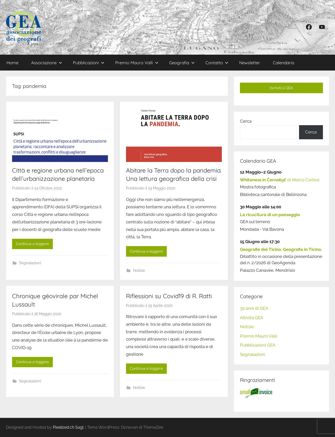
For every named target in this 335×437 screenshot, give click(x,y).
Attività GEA (251, 317)
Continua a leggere (32, 244)
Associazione (46, 62)
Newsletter (249, 62)
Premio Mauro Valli (136, 62)
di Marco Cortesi (279, 179)
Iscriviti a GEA (281, 88)
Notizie (139, 270)
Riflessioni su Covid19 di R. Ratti (169, 296)
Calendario (283, 62)
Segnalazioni (30, 263)
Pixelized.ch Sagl (68, 427)
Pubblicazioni (88, 62)
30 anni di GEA (254, 308)
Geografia (182, 62)
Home (12, 62)
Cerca (246, 121)
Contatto (216, 62)
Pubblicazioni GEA (257, 345)
